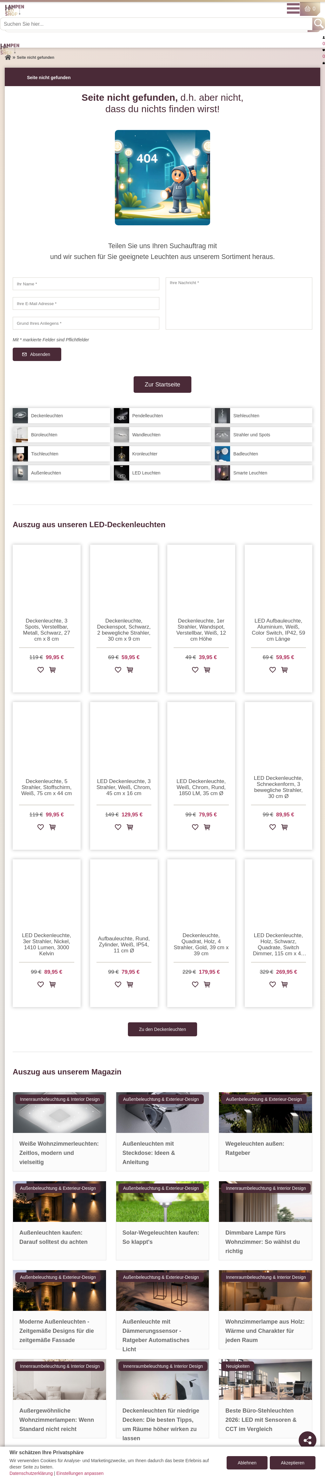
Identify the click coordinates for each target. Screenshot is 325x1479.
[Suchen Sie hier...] (157, 23)
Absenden (40, 354)
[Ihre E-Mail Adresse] (86, 303)
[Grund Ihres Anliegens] (86, 323)
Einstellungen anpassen (80, 1473)
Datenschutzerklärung (31, 1473)
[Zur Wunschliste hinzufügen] (40, 671)
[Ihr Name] (86, 283)
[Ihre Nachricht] (239, 303)
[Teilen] (307, 1440)
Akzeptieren (292, 1462)
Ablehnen (247, 1462)
